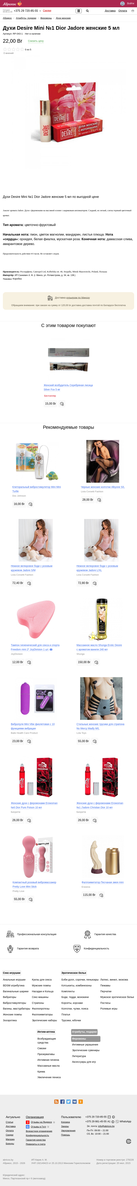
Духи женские (63, 18)
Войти (127, 3)
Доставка (110, 10)
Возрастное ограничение (39, 1131)
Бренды (10, 1143)
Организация (35, 1117)
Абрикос (7, 18)
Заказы (65, 1126)
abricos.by (8, 1159)
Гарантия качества (36, 1139)
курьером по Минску (78, 297)
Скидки (47, 10)
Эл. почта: (101, 1126)
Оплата (122, 10)
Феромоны (46, 18)
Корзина (65, 1122)
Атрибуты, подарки (26, 18)
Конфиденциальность (37, 1135)
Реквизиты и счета (35, 1144)
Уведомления (68, 1130)
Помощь (65, 1135)
